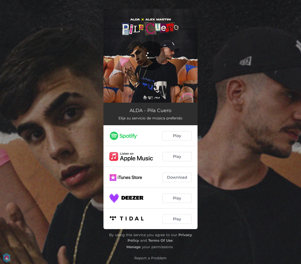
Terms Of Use (160, 240)
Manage (133, 247)
